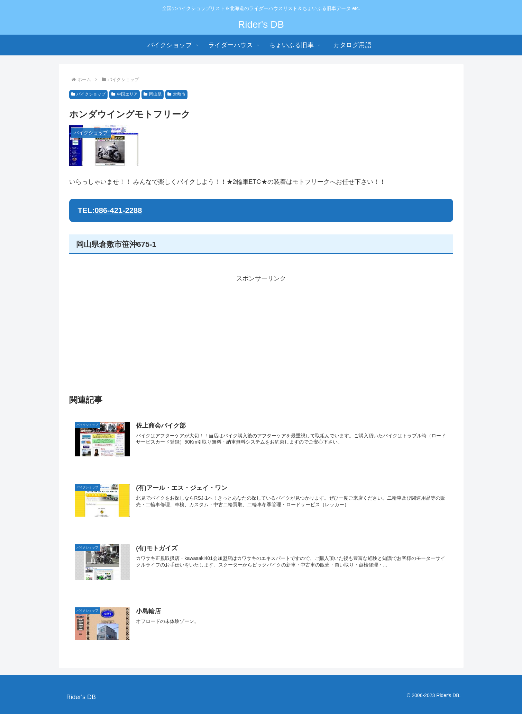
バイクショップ (88, 94)
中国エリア (124, 94)
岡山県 (153, 94)
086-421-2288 (118, 210)
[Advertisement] (261, 332)
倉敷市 (176, 94)
